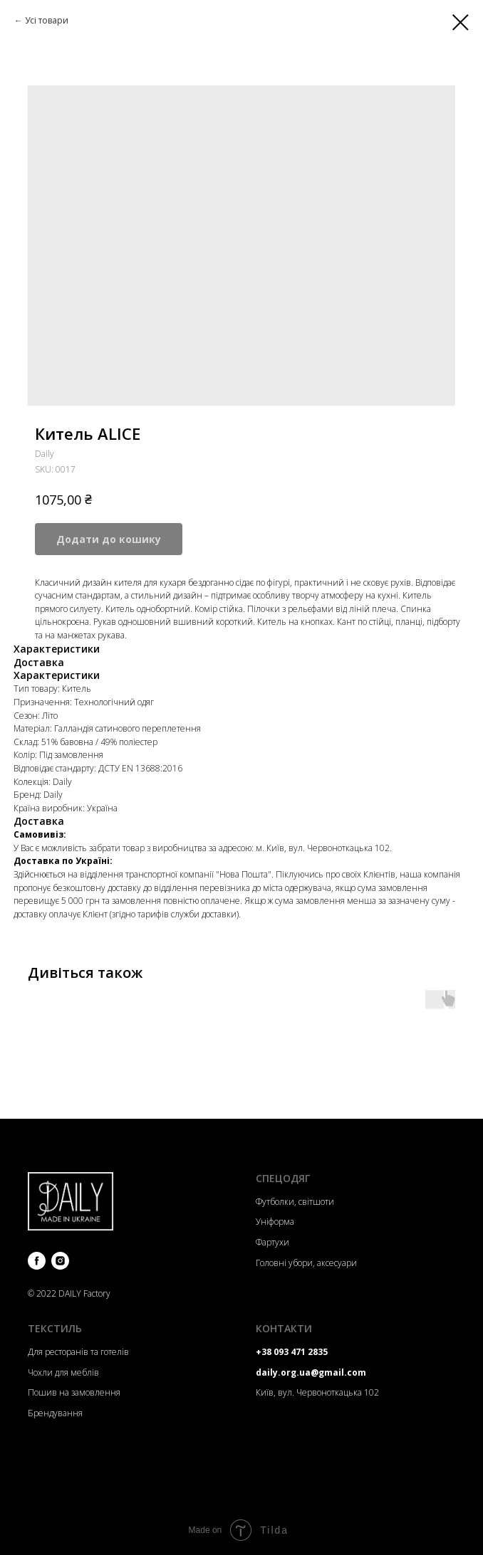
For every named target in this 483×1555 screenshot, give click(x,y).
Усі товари (46, 20)
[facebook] (37, 1261)
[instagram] (60, 1261)
